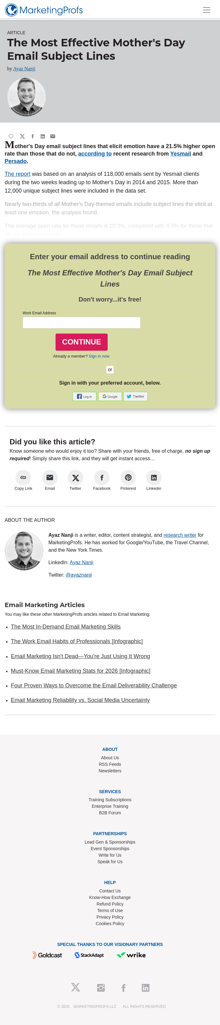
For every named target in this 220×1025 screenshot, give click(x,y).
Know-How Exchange (110, 897)
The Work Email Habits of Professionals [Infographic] (77, 641)
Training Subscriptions (110, 799)
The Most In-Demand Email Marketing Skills (66, 627)
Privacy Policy (110, 917)
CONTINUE (81, 342)
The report (17, 174)
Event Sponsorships (110, 848)
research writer (180, 535)
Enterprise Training (110, 806)
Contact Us (110, 890)
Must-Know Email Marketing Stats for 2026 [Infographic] (80, 671)
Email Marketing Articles (45, 605)
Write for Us (110, 855)
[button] (85, 396)
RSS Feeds (110, 764)
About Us (110, 757)
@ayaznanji (79, 575)
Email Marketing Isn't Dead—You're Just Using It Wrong (80, 656)
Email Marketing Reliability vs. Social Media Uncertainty (80, 700)
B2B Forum (110, 812)
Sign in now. (99, 356)
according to (95, 154)
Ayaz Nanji (24, 68)
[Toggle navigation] (206, 10)
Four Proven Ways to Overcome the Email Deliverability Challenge (94, 685)
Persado (16, 161)
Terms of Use (110, 910)
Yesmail (180, 154)
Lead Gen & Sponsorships (110, 842)
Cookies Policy (110, 923)
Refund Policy (110, 903)
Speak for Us (110, 861)
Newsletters (110, 770)
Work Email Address (39, 313)
